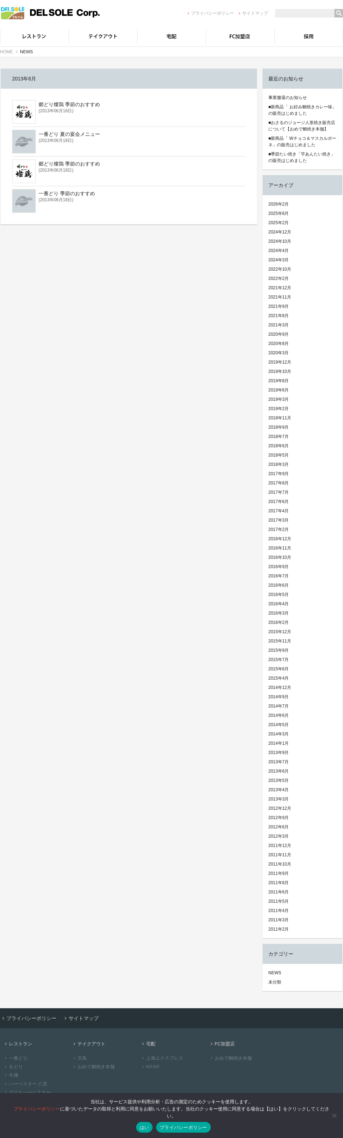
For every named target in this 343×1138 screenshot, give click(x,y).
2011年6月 (278, 892)
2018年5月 (278, 455)
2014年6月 (278, 715)
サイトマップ (252, 13)
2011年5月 (278, 901)
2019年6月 (278, 390)
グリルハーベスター (27, 1092)
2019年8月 (278, 380)
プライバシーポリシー (209, 13)
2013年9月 (278, 752)
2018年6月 (278, 445)
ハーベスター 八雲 (25, 1084)
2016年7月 (278, 575)
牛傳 (10, 1075)
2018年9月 (278, 427)
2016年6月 (278, 585)
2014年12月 (279, 687)
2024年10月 (279, 241)
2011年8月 (278, 882)
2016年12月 (279, 538)
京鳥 (79, 1058)
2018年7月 (278, 436)
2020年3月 (278, 352)
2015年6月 (278, 668)
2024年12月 (279, 232)
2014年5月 (278, 724)
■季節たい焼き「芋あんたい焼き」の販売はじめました (301, 157)
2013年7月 (278, 761)
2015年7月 (278, 659)
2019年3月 (278, 399)
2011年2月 (278, 929)
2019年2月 (278, 408)
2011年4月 (278, 910)
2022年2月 (278, 278)
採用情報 (308, 36)
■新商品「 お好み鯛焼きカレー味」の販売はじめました (302, 110)
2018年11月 (279, 417)
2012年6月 (278, 826)
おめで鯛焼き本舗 (93, 1066)
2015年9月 (278, 650)
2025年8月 (278, 213)
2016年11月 (279, 548)
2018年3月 (278, 464)
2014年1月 (278, 743)
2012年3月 (278, 836)
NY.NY (150, 1066)
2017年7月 (278, 492)
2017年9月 (278, 473)
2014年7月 (278, 706)
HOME (6, 51)
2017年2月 (278, 529)
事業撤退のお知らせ (287, 97)
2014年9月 (278, 696)
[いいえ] (334, 1115)
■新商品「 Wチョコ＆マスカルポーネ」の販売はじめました (302, 141)
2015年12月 (279, 631)
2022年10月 (279, 269)
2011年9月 (278, 873)
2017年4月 (278, 510)
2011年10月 (279, 864)
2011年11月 (279, 854)
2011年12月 (279, 845)
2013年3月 (278, 799)
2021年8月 (278, 315)
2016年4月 (278, 603)
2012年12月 (279, 808)
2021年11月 (279, 297)
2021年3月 (278, 324)
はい (144, 1127)
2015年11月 (279, 641)
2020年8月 (278, 343)
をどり (13, 1066)
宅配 (171, 36)
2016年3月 (278, 613)
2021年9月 (278, 306)
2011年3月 (278, 919)
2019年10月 (279, 371)
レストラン (34, 36)
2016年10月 (279, 557)
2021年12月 (279, 287)
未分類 (274, 982)
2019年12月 (279, 362)
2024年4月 (278, 250)
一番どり (15, 1058)
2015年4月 (278, 678)
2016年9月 (278, 566)
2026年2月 (278, 204)
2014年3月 (278, 734)
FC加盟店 (240, 36)
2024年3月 (278, 259)
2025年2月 (278, 222)
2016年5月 (278, 594)
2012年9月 (278, 817)
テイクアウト (103, 36)
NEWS (274, 972)
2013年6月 (278, 771)
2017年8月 (278, 483)
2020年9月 (278, 334)
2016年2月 (278, 622)
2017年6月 (278, 501)
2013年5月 (278, 780)
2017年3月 (278, 520)
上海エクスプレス (161, 1058)
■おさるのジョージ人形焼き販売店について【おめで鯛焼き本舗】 (301, 126)
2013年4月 (278, 789)
